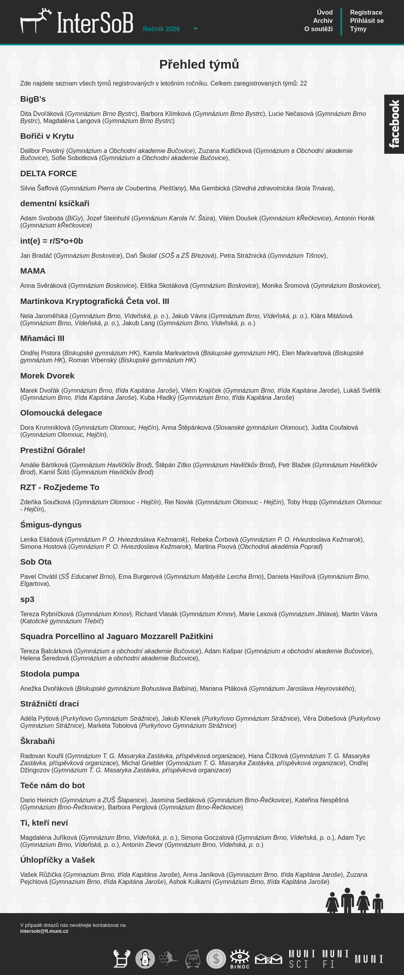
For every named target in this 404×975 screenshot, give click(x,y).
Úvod (325, 12)
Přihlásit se (366, 20)
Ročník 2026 (161, 29)
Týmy (358, 29)
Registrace (366, 12)
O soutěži (318, 29)
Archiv (323, 20)
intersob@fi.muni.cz (44, 931)
